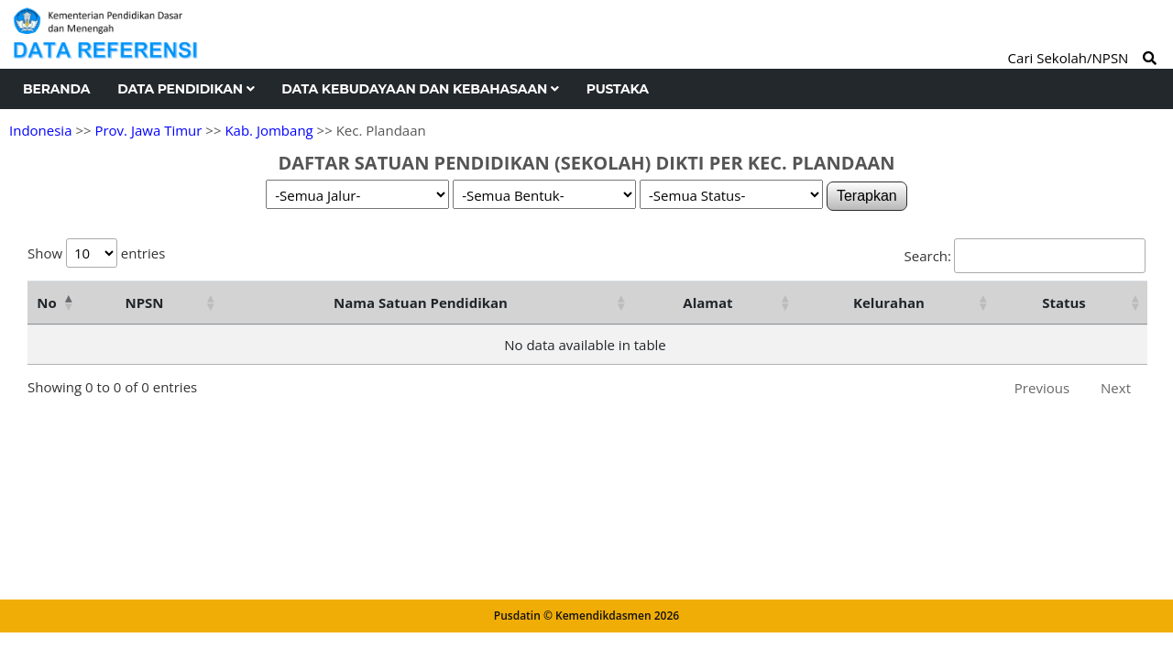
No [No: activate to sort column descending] (46, 302)
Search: (1025, 255)
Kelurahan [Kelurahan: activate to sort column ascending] (889, 302)
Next (1116, 388)
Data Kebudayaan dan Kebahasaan (419, 89)
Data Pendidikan (185, 89)
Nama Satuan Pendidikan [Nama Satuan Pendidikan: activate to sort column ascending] (421, 302)
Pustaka (617, 89)
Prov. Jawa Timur (148, 130)
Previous (1041, 388)
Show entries (96, 253)
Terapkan (867, 196)
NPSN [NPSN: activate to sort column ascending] (144, 302)
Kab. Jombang (268, 130)
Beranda (56, 89)
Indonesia (40, 130)
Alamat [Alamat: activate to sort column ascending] (707, 302)
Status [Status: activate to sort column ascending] (1064, 302)
